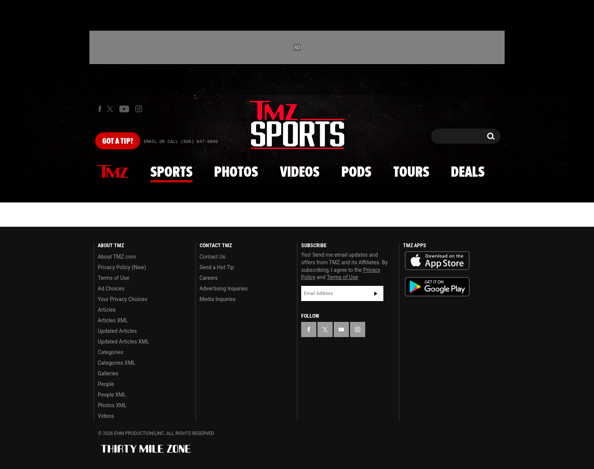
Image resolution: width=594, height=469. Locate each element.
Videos (299, 172)
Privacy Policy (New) (122, 267)
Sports (171, 172)
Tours (411, 172)
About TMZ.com (117, 257)
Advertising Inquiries (224, 288)
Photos (236, 172)
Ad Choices (111, 288)
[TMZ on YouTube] (341, 329)
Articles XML (113, 320)
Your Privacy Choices (122, 299)
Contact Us (213, 257)
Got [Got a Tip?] (117, 141)
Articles (107, 310)
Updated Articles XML (123, 342)
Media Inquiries (218, 299)
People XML (112, 395)
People (106, 384)
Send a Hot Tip (217, 267)
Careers (209, 278)
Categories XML (116, 363)
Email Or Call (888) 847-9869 (181, 141)
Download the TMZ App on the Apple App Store (437, 260)
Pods (356, 172)
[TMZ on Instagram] (138, 109)
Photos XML (112, 405)
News (112, 172)
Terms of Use (113, 278)
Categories (110, 352)
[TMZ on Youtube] (124, 108)
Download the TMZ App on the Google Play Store (437, 286)
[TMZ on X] (111, 109)
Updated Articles (117, 331)
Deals (468, 172)
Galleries (108, 373)
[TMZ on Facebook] (100, 109)
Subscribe (375, 293)
